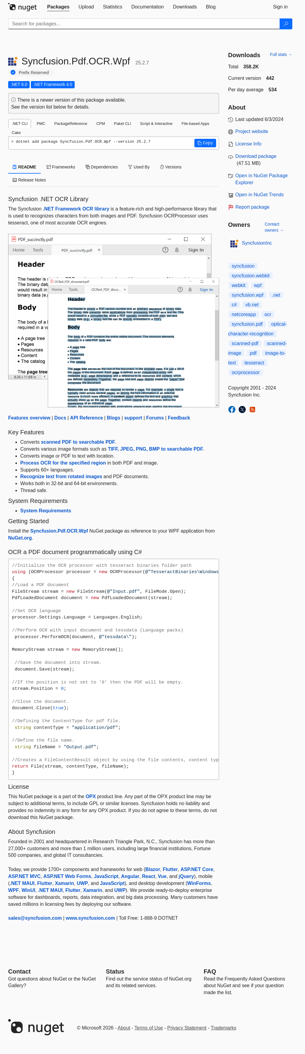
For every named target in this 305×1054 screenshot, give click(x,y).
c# (234, 304)
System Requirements (45, 510)
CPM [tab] (100, 123)
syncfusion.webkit (251, 275)
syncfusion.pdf (247, 324)
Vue (162, 876)
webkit (238, 285)
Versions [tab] (171, 167)
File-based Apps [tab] (195, 123)
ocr (267, 314)
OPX (91, 796)
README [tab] (24, 167)
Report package (252, 207)
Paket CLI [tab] (122, 123)
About (124, 1027)
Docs (60, 417)
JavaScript (106, 876)
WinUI (28, 890)
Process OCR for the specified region (63, 462)
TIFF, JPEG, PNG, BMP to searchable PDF (155, 449)
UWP (82, 883)
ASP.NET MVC (24, 876)
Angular (130, 876)
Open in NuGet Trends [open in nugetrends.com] (259, 194)
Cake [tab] (16, 132)
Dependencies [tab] (102, 167)
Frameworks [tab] (61, 167)
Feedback (179, 417)
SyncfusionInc (257, 243)
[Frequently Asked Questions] (210, 971)
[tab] (58, 7)
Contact (19, 971)
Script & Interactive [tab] (156, 123)
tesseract (254, 362)
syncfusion (243, 266)
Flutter (170, 869)
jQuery (186, 876)
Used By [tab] (139, 167)
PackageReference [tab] (70, 123)
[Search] (286, 23)
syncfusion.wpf (248, 295)
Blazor (152, 869)
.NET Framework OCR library (76, 208)
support (133, 417)
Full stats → (281, 54)
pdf (253, 353)
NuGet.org (20, 537)
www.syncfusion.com (90, 918)
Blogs (113, 417)
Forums (155, 417)
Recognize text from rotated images (61, 476)
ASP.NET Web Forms (67, 876)
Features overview (29, 417)
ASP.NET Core (196, 869)
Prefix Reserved (34, 72)
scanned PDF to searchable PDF (78, 442)
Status (115, 971)
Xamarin (64, 883)
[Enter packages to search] (144, 23)
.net (276, 295)
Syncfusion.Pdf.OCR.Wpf (59, 531)
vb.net (252, 304)
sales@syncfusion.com (35, 918)
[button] (205, 143)
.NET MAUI (22, 883)
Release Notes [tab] (29, 180)
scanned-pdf (245, 343)
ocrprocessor (246, 372)
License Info (248, 143)
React (148, 876)
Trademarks (223, 1027)
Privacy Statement (186, 1027)
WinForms (199, 883)
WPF (13, 890)
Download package (256, 156)
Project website (251, 131)
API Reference (86, 417)
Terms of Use (149, 1027)
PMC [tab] (41, 123)
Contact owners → (274, 227)
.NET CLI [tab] (20, 123)
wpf (257, 285)
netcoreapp (244, 314)
